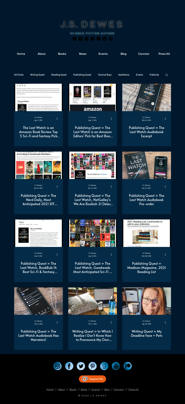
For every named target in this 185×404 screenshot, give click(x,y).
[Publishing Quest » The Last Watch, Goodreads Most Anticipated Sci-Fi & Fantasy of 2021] (92, 233)
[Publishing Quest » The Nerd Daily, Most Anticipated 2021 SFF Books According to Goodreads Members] (38, 165)
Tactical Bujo (105, 74)
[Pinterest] (93, 39)
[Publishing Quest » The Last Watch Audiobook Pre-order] (146, 165)
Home (50, 389)
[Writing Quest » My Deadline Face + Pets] (146, 301)
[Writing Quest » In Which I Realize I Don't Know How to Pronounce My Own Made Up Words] (92, 301)
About (61, 389)
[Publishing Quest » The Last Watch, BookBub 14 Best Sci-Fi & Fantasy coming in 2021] (38, 233)
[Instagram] (75, 39)
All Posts (19, 74)
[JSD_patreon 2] (111, 39)
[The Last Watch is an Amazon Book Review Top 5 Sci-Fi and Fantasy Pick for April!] (38, 97)
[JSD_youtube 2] (105, 39)
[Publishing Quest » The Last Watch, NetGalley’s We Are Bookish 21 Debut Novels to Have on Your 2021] (92, 165)
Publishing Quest (82, 74)
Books (72, 389)
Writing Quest (37, 74)
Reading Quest (59, 74)
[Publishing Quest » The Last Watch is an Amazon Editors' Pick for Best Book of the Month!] (92, 97)
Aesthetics (123, 74)
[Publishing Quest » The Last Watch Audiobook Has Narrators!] (38, 301)
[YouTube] (116, 366)
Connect (119, 389)
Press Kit (133, 389)
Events (139, 74)
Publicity (154, 74)
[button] (166, 75)
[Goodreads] (99, 39)
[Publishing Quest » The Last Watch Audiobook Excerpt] (146, 97)
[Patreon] (127, 366)
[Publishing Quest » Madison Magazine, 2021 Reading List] (146, 233)
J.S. (70, 24)
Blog (106, 389)
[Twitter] (87, 39)
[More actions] (58, 119)
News (84, 389)
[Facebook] (81, 39)
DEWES (103, 24)
